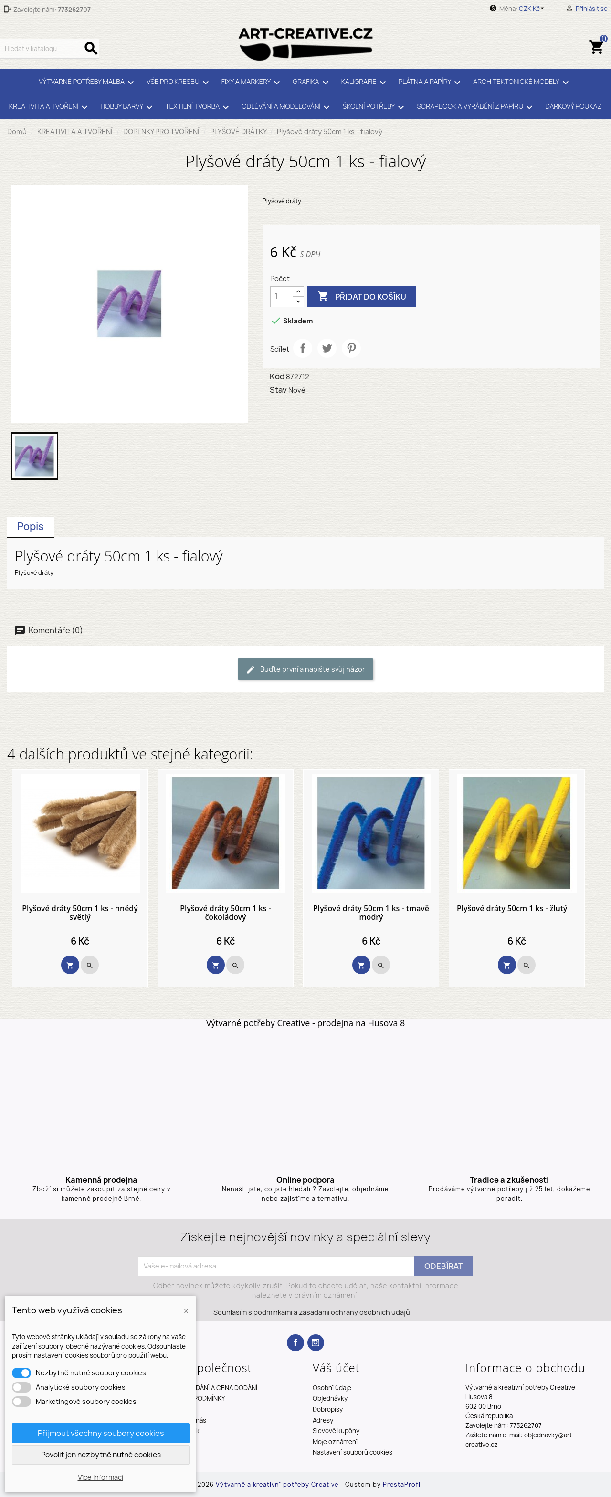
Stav (278, 390)
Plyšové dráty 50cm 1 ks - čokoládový (225, 912)
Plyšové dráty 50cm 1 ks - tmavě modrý (371, 912)
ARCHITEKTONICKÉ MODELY (522, 82)
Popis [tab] (30, 526)
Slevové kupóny (336, 1430)
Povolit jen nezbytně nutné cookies (101, 1455)
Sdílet (302, 348)
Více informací (100, 1477)
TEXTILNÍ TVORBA (198, 107)
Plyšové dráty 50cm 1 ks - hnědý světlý (79, 912)
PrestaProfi (402, 1484)
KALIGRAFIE (365, 82)
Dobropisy (328, 1409)
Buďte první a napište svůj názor (305, 670)
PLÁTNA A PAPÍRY (431, 82)
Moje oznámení (335, 1441)
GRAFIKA (312, 82)
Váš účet (336, 1367)
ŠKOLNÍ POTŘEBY (374, 107)
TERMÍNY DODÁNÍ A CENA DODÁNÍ (208, 1387)
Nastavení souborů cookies (352, 1452)
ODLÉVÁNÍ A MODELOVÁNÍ (287, 107)
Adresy (323, 1420)
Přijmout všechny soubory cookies (101, 1433)
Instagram (315, 1342)
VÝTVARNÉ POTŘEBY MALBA (88, 82)
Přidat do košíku (361, 297)
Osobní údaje (332, 1387)
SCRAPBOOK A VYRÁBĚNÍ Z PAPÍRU (476, 107)
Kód (277, 376)
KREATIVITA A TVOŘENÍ (50, 107)
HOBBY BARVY (128, 107)
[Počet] (281, 296)
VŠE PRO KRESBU (179, 82)
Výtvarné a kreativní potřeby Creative (278, 1484)
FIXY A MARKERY (252, 82)
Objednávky (330, 1398)
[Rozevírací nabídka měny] (533, 8)
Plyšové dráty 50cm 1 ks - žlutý (512, 908)
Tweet (327, 348)
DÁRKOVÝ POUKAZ (573, 106)
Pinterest (351, 348)
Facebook (295, 1342)
